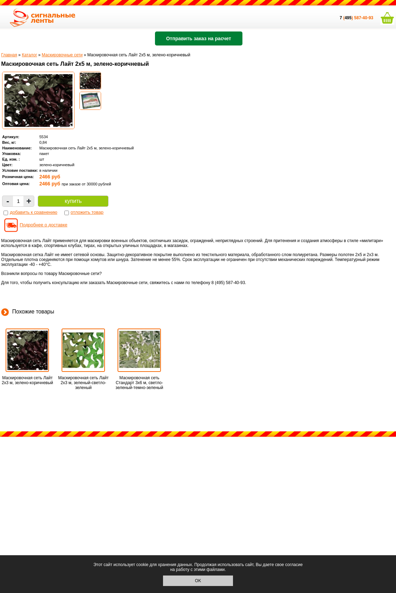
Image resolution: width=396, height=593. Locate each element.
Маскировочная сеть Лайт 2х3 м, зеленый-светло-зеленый (83, 382)
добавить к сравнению (33, 212)
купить (73, 201)
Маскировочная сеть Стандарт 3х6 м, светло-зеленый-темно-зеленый (139, 382)
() (347, 17)
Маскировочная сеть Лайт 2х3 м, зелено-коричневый (27, 380)
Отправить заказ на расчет (198, 38)
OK (198, 580)
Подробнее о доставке (43, 224)
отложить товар (87, 212)
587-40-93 (363, 17)
